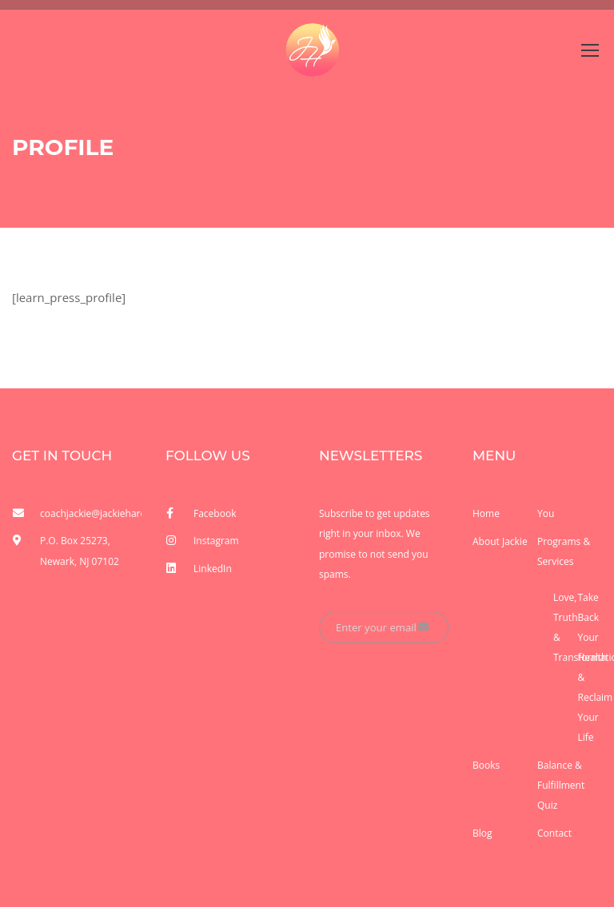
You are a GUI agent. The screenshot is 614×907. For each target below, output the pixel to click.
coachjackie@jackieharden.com (91, 513)
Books (486, 765)
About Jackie (500, 541)
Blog (482, 833)
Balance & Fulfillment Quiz (560, 785)
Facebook (214, 513)
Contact (554, 833)
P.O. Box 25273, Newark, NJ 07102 (79, 551)
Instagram (216, 540)
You (545, 513)
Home (486, 513)
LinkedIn (212, 568)
